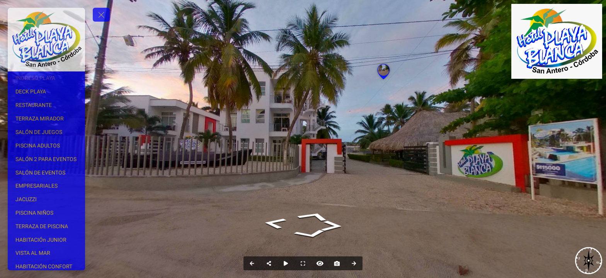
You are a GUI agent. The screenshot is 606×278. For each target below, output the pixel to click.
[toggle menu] (101, 15)
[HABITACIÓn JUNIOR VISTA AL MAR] (46, 246)
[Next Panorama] (354, 263)
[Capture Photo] (337, 263)
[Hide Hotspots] (320, 263)
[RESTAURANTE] (46, 105)
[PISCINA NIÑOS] (46, 212)
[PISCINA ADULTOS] (46, 145)
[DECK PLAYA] (46, 91)
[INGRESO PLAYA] (46, 78)
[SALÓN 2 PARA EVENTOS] (46, 159)
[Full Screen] (303, 263)
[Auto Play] (285, 263)
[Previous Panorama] (251, 263)
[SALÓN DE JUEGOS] (46, 132)
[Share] (268, 263)
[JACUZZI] (46, 199)
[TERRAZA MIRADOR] (46, 118)
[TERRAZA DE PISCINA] (46, 226)
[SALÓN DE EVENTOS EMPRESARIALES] (46, 179)
